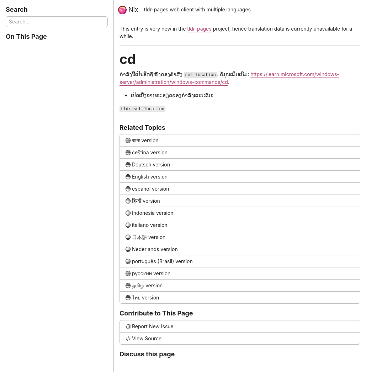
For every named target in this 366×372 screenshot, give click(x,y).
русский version (148, 273)
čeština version (147, 152)
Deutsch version (148, 164)
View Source (143, 338)
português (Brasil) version (159, 261)
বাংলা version (142, 140)
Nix (128, 10)
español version (147, 189)
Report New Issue (150, 326)
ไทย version (142, 297)
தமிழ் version (144, 285)
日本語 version (145, 237)
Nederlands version (152, 249)
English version (147, 177)
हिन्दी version (143, 201)
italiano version (147, 225)
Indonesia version (149, 213)
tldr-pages (199, 29)
